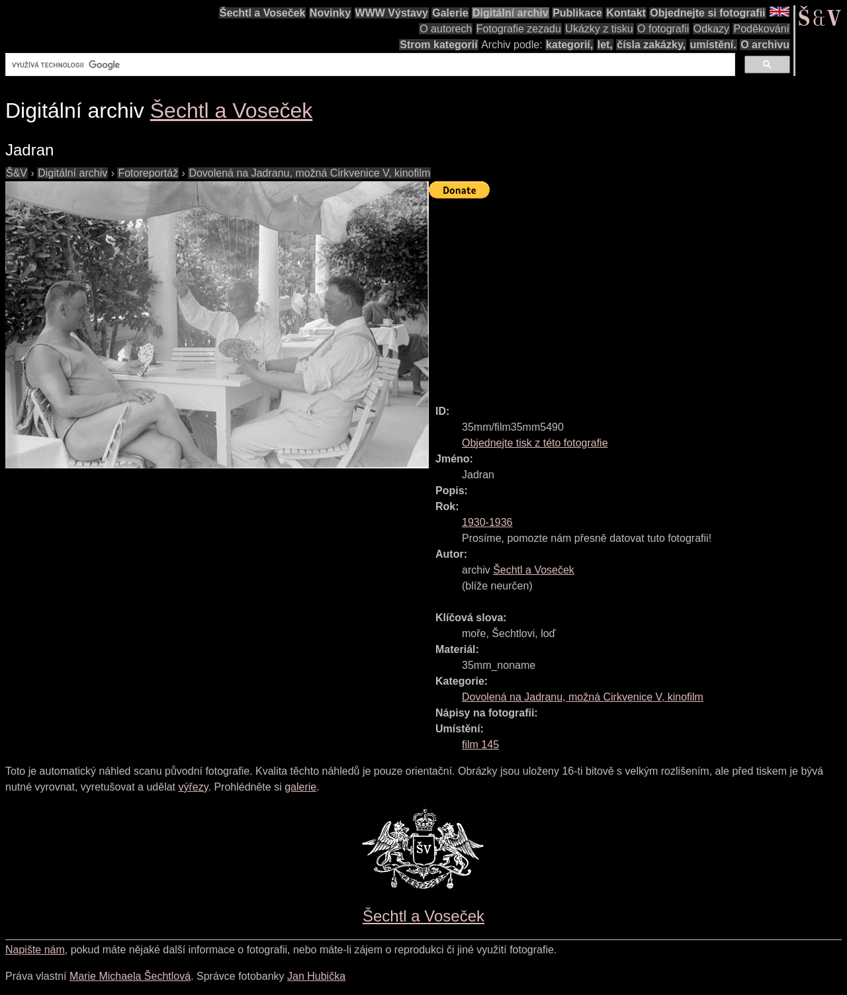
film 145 (480, 744)
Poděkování (761, 28)
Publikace (577, 13)
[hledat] (369, 65)
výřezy (193, 787)
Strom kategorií (438, 44)
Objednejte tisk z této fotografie (535, 443)
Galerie (450, 13)
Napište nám (35, 949)
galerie (300, 787)
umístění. (713, 44)
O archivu (764, 44)
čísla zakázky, (651, 44)
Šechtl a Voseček (263, 13)
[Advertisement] (638, 295)
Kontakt (626, 13)
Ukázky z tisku (599, 28)
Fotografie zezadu (518, 28)
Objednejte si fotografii (707, 13)
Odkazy (711, 28)
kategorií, (569, 44)
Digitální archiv (510, 13)
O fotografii (663, 28)
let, (605, 44)
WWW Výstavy (391, 13)
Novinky (330, 13)
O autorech (446, 28)
